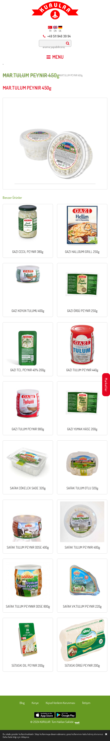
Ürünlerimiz (21, 75)
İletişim (86, 703)
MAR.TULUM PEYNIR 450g (71, 75)
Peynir (34, 75)
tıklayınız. (25, 737)
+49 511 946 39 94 (57, 36)
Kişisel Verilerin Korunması (60, 703)
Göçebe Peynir (48, 75)
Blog (22, 703)
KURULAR (7, 75)
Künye (35, 703)
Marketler (106, 385)
